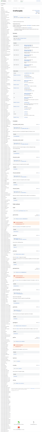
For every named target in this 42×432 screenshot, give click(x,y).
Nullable (28, 73)
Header (18, 84)
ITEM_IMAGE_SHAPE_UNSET (27, 50)
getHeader (25, 84)
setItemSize (15, 184)
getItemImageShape (27, 94)
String (18, 117)
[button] (5, 11)
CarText (18, 106)
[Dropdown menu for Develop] (24, 1)
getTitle (25, 106)
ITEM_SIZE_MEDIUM (26, 60)
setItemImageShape (16, 136)
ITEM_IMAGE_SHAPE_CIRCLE (24, 128)
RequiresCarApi (27, 45)
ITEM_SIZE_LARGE (26, 55)
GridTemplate (21, 17)
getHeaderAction (23, 272)
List (17, 80)
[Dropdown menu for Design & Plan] (18, 1)
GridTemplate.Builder (23, 38)
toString (25, 117)
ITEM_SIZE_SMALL (26, 65)
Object (31, 73)
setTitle (15, 354)
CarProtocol (16, 16)
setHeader (15, 264)
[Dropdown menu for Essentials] (12, 1)
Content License (33, 388)
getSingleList (26, 102)
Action (19, 80)
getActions (25, 81)
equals (25, 73)
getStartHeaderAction (28, 90)
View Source (37, 11)
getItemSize (26, 98)
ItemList (18, 102)
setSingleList (16, 333)
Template (28, 17)
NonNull (15, 80)
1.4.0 (38, 124)
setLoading (29, 27)
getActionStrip (25, 218)
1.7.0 (38, 215)
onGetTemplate (29, 25)
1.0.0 (38, 12)
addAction (15, 247)
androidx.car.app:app (36, 10)
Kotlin (36, 13)
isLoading (19, 368)
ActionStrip (20, 218)
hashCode (18, 361)
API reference (3, 3)
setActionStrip (16, 231)
